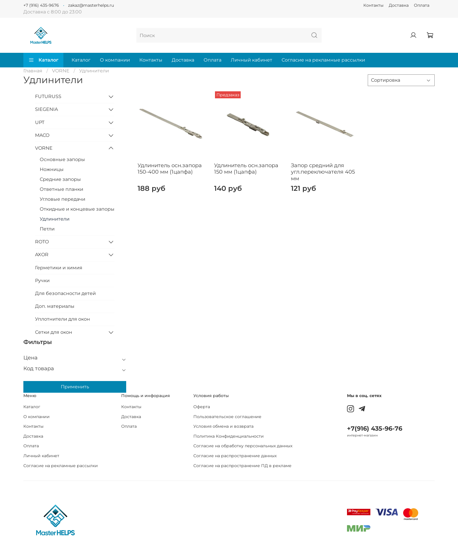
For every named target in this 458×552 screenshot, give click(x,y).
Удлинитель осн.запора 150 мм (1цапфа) (246, 168)
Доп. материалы (54, 306)
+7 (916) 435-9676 (41, 5)
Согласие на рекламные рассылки (323, 60)
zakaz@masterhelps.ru (91, 5)
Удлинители (55, 219)
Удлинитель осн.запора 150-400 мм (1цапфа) (170, 168)
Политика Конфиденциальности (228, 436)
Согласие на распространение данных (235, 455)
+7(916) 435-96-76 (374, 428)
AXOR (41, 254)
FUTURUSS (48, 96)
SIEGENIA (46, 109)
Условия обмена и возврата (223, 426)
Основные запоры (62, 159)
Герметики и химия (58, 267)
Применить (75, 386)
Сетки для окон (53, 332)
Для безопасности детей (65, 293)
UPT (39, 122)
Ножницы (52, 169)
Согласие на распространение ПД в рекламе (242, 465)
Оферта (201, 406)
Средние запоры (60, 179)
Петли (47, 229)
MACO (42, 135)
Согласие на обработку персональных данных (242, 445)
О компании (115, 60)
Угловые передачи (62, 199)
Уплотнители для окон (62, 319)
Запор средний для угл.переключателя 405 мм (323, 172)
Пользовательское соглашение (227, 416)
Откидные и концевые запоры (77, 209)
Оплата (421, 5)
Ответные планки (61, 189)
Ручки (42, 280)
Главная (32, 71)
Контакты (373, 5)
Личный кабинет (251, 60)
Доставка (399, 5)
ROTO (42, 241)
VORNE (61, 71)
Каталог (43, 60)
